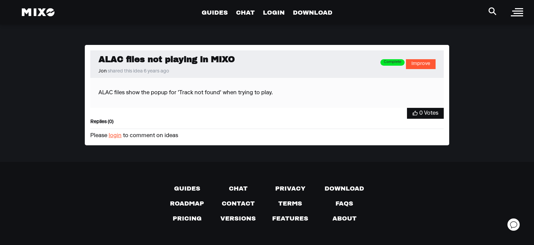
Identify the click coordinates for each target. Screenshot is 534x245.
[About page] (344, 218)
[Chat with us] (238, 188)
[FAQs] (344, 203)
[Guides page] (187, 188)
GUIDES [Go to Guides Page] (215, 12)
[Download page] (344, 188)
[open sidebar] (517, 12)
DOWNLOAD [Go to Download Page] (312, 12)
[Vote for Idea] (425, 113)
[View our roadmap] (186, 203)
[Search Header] (492, 11)
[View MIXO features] (290, 218)
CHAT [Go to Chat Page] (245, 12)
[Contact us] (238, 203)
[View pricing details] (187, 218)
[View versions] (238, 218)
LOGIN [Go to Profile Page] (274, 12)
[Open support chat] (513, 224)
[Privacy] (290, 188)
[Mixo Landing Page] (38, 12)
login (115, 135)
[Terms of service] (290, 203)
